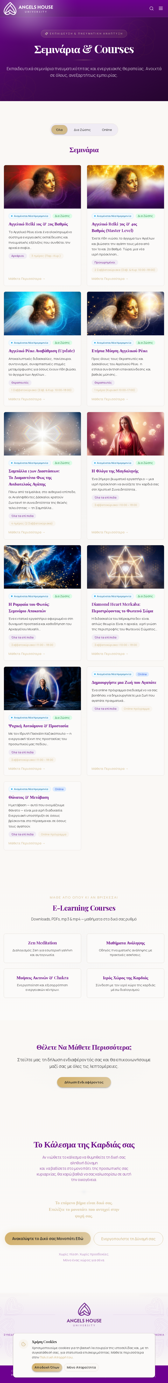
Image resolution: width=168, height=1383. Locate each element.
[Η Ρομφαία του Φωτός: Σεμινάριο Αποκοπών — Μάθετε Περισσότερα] (42, 607)
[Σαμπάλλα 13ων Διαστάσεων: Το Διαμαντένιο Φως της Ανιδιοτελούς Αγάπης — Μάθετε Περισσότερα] (42, 480)
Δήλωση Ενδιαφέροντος (84, 1082)
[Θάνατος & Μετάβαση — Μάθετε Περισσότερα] (42, 820)
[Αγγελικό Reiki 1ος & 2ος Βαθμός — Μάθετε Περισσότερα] (42, 230)
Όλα (59, 129)
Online (107, 129)
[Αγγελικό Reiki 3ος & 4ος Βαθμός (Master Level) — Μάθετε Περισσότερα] (125, 230)
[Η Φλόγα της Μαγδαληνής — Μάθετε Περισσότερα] (125, 480)
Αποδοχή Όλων (47, 1367)
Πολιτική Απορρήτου (56, 1357)
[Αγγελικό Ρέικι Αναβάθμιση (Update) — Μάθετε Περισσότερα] (42, 353)
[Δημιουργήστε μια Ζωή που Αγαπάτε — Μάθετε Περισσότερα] (125, 725)
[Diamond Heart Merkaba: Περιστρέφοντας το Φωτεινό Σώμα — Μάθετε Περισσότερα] (125, 607)
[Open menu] (160, 8)
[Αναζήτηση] (151, 8)
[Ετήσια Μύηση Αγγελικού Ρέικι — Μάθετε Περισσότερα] (125, 353)
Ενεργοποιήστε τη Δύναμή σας (128, 1242)
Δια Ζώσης (82, 129)
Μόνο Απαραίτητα (81, 1367)
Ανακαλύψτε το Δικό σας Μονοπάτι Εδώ (48, 1241)
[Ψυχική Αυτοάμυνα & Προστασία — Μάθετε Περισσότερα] (42, 725)
